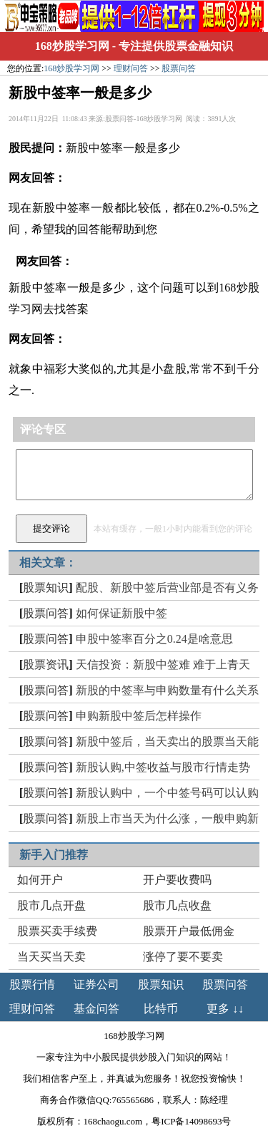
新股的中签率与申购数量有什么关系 (167, 690)
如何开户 (40, 880)
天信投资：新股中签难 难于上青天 (163, 664)
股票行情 (32, 984)
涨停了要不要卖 (183, 957)
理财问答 (131, 68)
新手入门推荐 (53, 855)
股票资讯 (46, 664)
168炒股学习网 (72, 46)
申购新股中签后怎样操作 (139, 716)
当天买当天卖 (51, 957)
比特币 (161, 1009)
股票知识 (46, 587)
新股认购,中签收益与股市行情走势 (163, 767)
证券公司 (96, 984)
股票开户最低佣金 (188, 931)
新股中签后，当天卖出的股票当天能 (167, 741)
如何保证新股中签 (121, 613)
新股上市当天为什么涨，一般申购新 (167, 818)
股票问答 (179, 68)
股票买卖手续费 (57, 931)
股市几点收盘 (177, 905)
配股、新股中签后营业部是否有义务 (167, 587)
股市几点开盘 (51, 905)
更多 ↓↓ (225, 1009)
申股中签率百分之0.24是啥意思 (154, 639)
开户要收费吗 (177, 880)
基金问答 (96, 1009)
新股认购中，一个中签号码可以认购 (167, 793)
